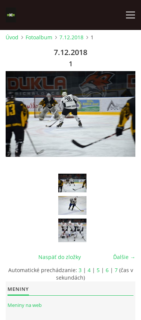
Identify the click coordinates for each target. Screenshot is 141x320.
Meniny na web (25, 305)
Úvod (12, 37)
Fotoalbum (39, 37)
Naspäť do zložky (59, 256)
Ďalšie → (124, 256)
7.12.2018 (71, 37)
